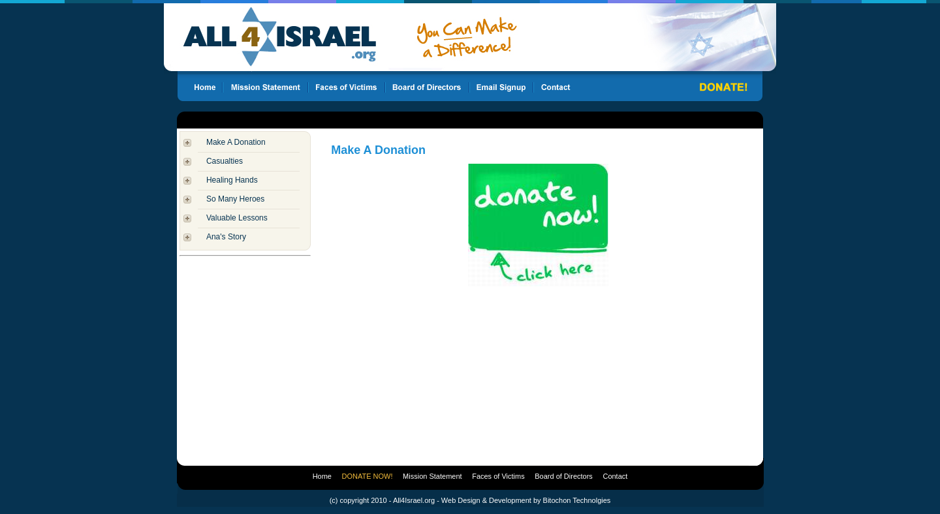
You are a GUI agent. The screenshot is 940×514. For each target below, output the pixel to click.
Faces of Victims (498, 476)
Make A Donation (236, 142)
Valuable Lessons (237, 217)
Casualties (224, 161)
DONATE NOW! (367, 476)
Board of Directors (564, 476)
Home (322, 476)
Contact (615, 476)
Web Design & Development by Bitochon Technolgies (525, 500)
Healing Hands (232, 180)
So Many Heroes (235, 199)
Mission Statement (432, 476)
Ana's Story (226, 236)
